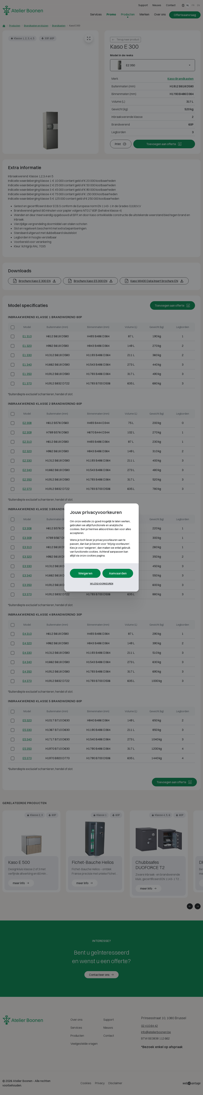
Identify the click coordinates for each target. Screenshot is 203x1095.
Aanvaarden (118, 573)
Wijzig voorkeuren (101, 583)
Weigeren (85, 573)
